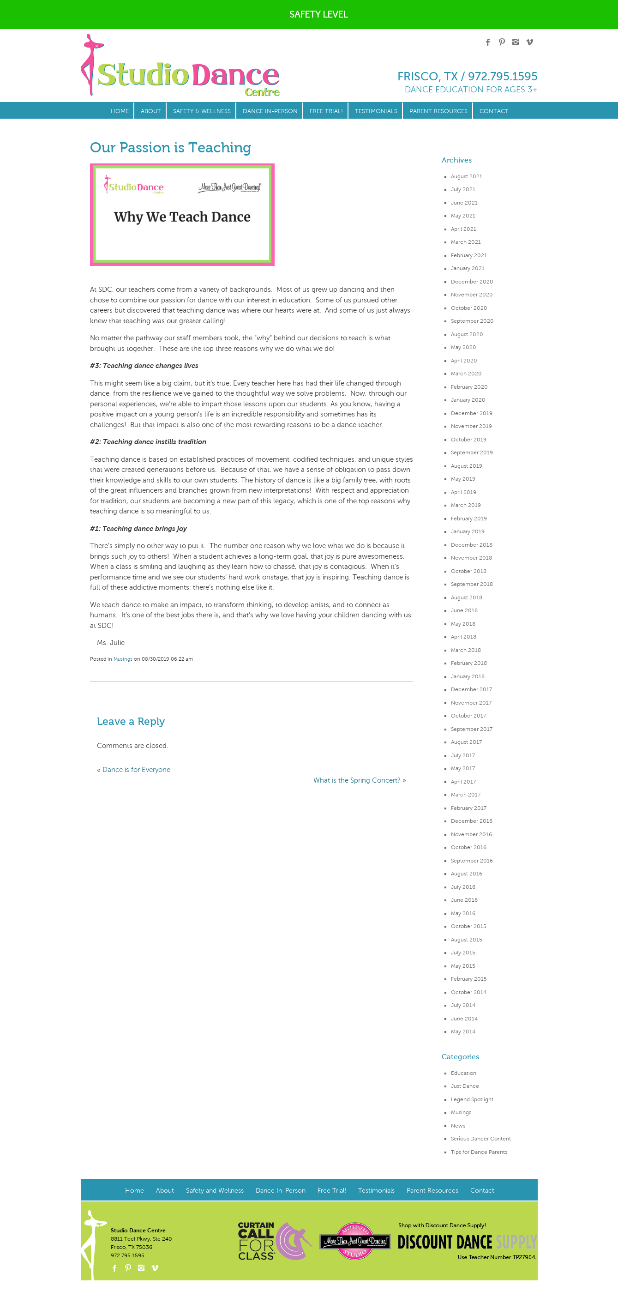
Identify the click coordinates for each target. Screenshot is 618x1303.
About (151, 111)
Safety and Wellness (215, 1190)
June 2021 (464, 202)
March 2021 (466, 242)
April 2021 (463, 229)
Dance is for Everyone (136, 769)
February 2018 (469, 663)
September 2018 (472, 584)
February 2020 (469, 387)
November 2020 (472, 294)
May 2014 (463, 1031)
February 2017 (468, 808)
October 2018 (468, 571)
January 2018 (468, 676)
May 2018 (463, 624)
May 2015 (463, 966)
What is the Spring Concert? (357, 780)
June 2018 (464, 610)
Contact (494, 111)
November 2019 (471, 426)
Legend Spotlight (472, 1099)
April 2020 (464, 360)
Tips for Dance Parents (479, 1152)
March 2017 (465, 794)
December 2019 (471, 413)
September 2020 (472, 321)
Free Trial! (326, 111)
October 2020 (469, 308)
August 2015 (466, 939)
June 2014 (464, 1018)
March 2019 (466, 505)
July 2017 (463, 755)
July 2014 (463, 1005)
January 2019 (468, 531)
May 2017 (463, 768)
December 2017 (471, 689)
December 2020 (472, 281)
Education (463, 1073)
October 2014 (468, 992)
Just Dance (465, 1086)
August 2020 (467, 334)
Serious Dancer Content (481, 1138)
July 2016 (463, 887)
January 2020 (468, 400)
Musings (461, 1112)
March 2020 (466, 373)
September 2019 (472, 452)
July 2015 (463, 952)
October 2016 (468, 847)
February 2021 (469, 255)
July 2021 (463, 189)
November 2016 (471, 834)
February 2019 (469, 518)
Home (120, 111)
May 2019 (463, 479)
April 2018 (463, 636)
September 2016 (472, 860)
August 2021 (466, 176)
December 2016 (471, 821)
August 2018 (466, 597)
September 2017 (471, 729)
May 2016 (463, 913)
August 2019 (466, 466)
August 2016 (466, 873)
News (458, 1125)
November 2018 (471, 558)
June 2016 (464, 900)
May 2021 (463, 215)
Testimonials (376, 111)
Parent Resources (438, 111)
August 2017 (466, 742)
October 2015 (468, 926)
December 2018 (471, 545)
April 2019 (463, 492)
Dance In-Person (270, 111)
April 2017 (463, 781)
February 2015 (469, 979)
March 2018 (466, 650)
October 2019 (468, 439)
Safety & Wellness (202, 111)
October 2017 (468, 715)
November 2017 (471, 703)
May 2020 (463, 347)
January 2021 (468, 268)
